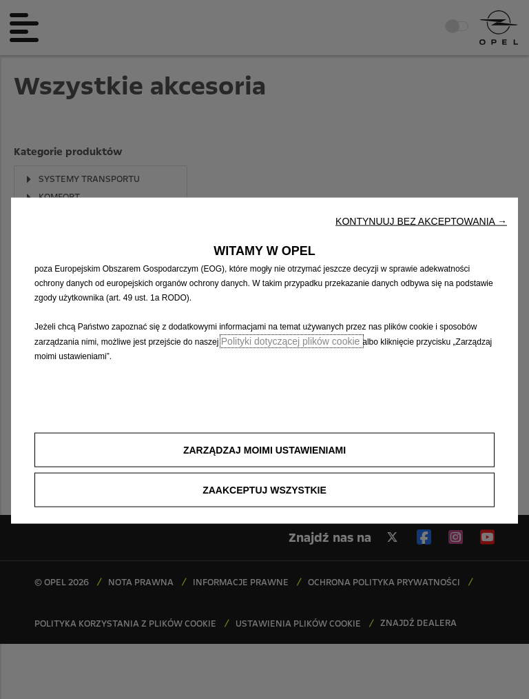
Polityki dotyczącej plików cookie (291, 341)
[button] (421, 221)
